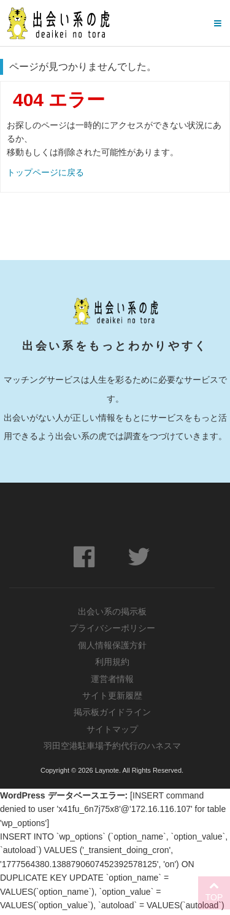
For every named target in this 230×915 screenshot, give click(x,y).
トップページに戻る (45, 172)
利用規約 (112, 663)
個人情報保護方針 (112, 646)
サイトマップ (112, 732)
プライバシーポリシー (112, 629)
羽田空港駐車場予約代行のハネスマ (112, 749)
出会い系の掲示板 (112, 611)
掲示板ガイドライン (112, 714)
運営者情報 (112, 680)
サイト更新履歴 (112, 697)
